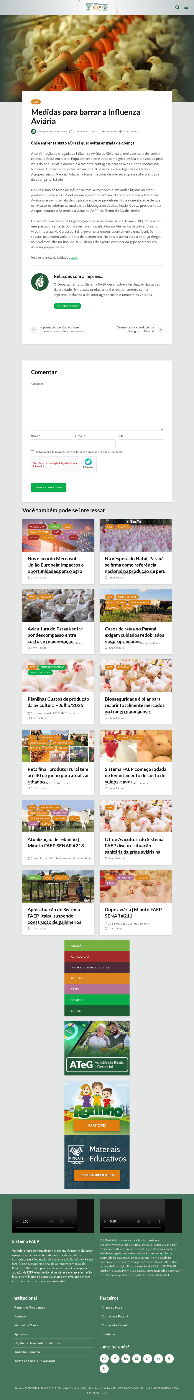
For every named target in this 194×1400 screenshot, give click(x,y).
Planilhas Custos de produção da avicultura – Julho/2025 (54, 705)
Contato (20, 1316)
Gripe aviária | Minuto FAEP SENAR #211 (134, 913)
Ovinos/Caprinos (139, 602)
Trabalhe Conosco (27, 1352)
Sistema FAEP (70, 1255)
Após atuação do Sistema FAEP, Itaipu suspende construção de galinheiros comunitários (55, 919)
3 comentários (74, 643)
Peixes (49, 748)
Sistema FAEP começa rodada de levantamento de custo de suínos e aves (135, 775)
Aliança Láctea (112, 1307)
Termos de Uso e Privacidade (35, 1361)
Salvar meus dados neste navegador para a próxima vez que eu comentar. (80, 452)
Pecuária (48, 537)
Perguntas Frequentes (29, 1307)
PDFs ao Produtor (40, 672)
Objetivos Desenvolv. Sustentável (37, 1343)
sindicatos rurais (59, 1268)
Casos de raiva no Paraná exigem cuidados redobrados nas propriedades (131, 638)
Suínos (127, 607)
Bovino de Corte (39, 532)
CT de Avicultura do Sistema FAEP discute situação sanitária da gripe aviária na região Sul (135, 849)
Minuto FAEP (60, 813)
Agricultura (37, 526)
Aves (35, 102)
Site (121, 436)
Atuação (54, 526)
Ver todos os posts (67, 306)
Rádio (62, 537)
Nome (35, 436)
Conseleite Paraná (115, 1325)
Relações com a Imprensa (49, 131)
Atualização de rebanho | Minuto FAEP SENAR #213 (56, 842)
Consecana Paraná (115, 1316)
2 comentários (151, 643)
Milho (33, 537)
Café (56, 532)
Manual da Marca (26, 1325)
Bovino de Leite (115, 602)
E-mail (80, 436)
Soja (73, 537)
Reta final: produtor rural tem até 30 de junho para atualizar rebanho (54, 775)
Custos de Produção (52, 667)
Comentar (112, 131)
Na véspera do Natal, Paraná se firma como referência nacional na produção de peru (135, 568)
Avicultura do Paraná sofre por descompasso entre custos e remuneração (56, 635)
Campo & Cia (71, 532)
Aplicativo (21, 1334)
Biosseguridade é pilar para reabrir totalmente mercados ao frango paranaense (134, 708)
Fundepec (109, 1334)
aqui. (74, 257)
